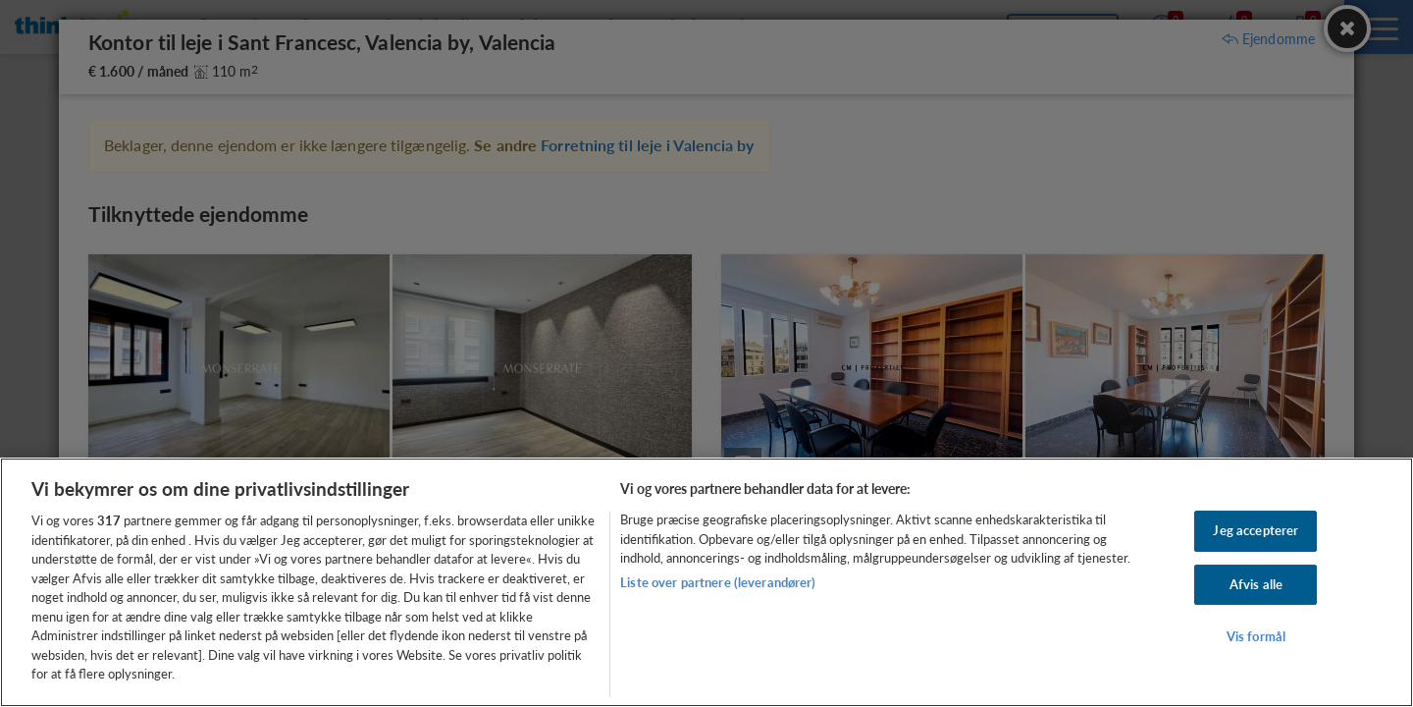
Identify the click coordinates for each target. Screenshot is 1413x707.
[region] (706, 582)
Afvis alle (1256, 584)
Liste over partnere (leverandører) (717, 582)
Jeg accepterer (1255, 530)
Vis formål (1256, 637)
